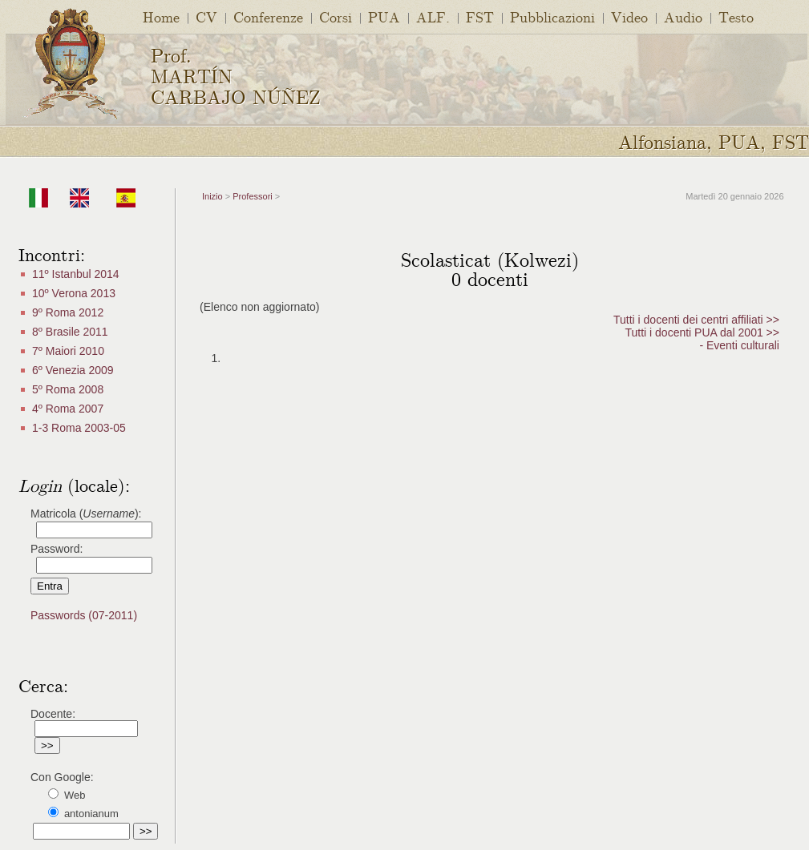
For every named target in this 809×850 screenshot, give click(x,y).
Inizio (212, 196)
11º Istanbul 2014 (75, 274)
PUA (384, 16)
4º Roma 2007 (67, 408)
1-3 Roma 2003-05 (79, 427)
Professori (253, 196)
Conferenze (268, 16)
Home (161, 16)
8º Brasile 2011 (70, 331)
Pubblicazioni (552, 16)
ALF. (433, 16)
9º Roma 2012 (67, 312)
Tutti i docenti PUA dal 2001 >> (702, 332)
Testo (736, 16)
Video (629, 16)
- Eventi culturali (739, 345)
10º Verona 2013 (73, 293)
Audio (683, 16)
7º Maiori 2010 (68, 350)
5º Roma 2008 (67, 389)
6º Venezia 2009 (73, 370)
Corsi (335, 16)
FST (480, 16)
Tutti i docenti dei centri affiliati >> (696, 319)
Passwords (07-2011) (83, 615)
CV (206, 16)
